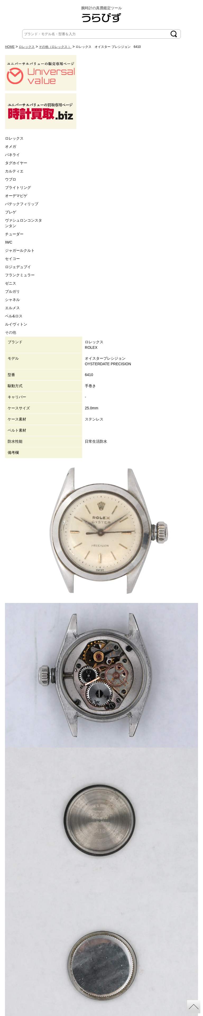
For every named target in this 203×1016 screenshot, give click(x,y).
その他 (10, 332)
